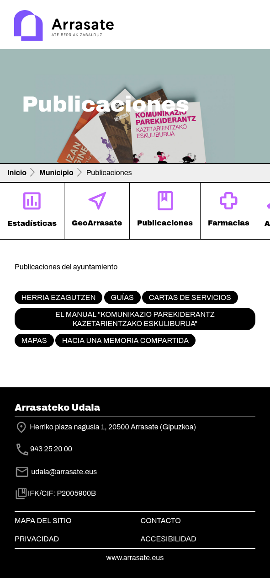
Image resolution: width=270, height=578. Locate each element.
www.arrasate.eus (135, 558)
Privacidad (37, 539)
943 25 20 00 (51, 449)
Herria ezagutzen (58, 297)
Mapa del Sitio (43, 520)
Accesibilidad (168, 539)
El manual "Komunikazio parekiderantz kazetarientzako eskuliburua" (135, 318)
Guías (122, 297)
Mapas (34, 340)
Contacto (161, 520)
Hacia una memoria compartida (125, 340)
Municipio (56, 173)
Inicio (16, 173)
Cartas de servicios (190, 297)
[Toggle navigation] (250, 26)
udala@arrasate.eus (56, 472)
